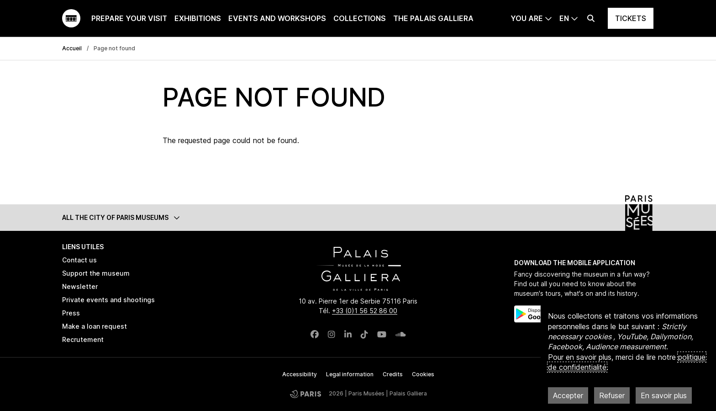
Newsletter (80, 286)
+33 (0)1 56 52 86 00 (364, 311)
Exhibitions (197, 18)
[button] (358, 217)
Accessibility (299, 374)
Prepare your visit (129, 18)
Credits (393, 374)
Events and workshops (277, 18)
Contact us (79, 260)
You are (527, 18)
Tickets (630, 18)
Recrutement (83, 339)
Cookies (423, 374)
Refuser (612, 395)
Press (71, 313)
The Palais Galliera (433, 18)
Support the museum (96, 273)
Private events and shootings (108, 300)
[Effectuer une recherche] (591, 18)
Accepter (568, 395)
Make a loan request (94, 326)
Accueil (72, 48)
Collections (359, 18)
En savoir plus (664, 395)
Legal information (350, 374)
